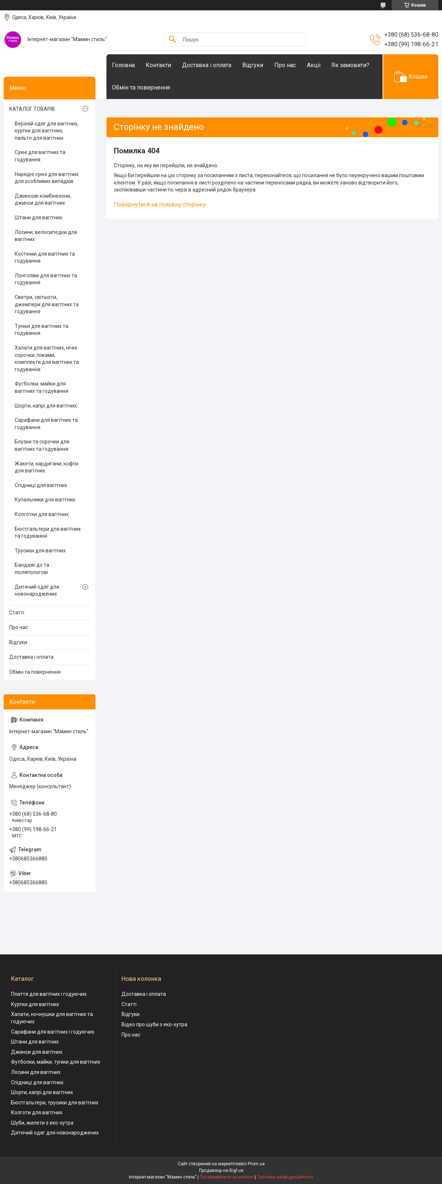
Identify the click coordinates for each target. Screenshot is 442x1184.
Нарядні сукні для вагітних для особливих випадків (47, 177)
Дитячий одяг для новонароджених (37, 590)
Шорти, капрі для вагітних (46, 406)
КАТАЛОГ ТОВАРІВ (32, 109)
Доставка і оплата (206, 65)
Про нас (285, 65)
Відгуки (252, 65)
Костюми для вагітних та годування (45, 257)
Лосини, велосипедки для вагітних (46, 235)
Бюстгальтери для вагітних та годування (48, 532)
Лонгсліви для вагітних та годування (46, 279)
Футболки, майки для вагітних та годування (41, 387)
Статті (16, 612)
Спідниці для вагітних (41, 485)
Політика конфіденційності (285, 1177)
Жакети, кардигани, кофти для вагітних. (46, 467)
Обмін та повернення (141, 87)
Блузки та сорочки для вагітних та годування (42, 445)
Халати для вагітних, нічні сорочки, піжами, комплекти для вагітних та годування (47, 358)
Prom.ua (256, 1163)
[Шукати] (172, 39)
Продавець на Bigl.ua (221, 1170)
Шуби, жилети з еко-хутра (42, 1123)
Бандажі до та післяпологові (32, 568)
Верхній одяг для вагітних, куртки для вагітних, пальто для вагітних (47, 131)
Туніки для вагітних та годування (41, 329)
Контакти (158, 65)
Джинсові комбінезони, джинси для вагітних (43, 199)
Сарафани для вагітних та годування (46, 423)
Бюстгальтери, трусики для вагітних (54, 1103)
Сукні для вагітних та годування (40, 155)
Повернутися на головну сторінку (160, 204)
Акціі (313, 65)
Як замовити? (350, 65)
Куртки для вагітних (35, 1004)
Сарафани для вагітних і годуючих (52, 1032)
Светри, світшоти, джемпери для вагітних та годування (47, 304)
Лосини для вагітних (36, 1072)
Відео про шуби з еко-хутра (154, 1024)
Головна (123, 65)
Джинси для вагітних (36, 1052)
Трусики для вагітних (40, 550)
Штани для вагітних (38, 217)
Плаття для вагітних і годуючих (49, 994)
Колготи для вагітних (36, 1112)
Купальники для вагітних (45, 500)
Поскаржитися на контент (227, 1177)
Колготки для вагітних (42, 514)
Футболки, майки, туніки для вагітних (55, 1062)
